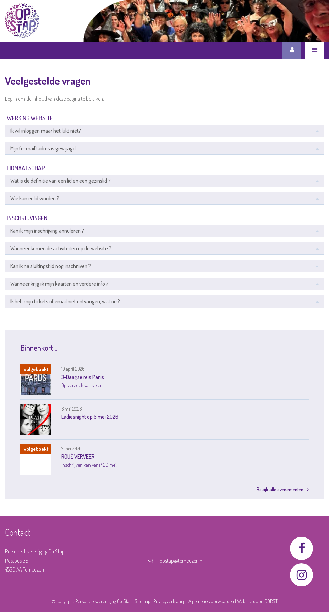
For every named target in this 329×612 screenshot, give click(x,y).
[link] (22, 20)
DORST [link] (271, 601)
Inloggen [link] (291, 50)
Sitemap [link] (142, 601)
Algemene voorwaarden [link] (211, 601)
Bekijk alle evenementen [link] (283, 489)
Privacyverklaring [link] (169, 601)
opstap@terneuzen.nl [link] (175, 560)
